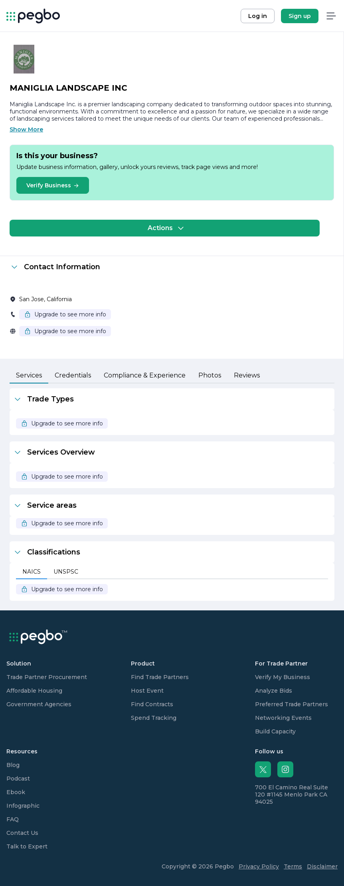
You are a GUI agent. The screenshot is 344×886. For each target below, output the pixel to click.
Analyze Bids (273, 690)
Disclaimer (322, 866)
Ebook (15, 792)
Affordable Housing (34, 690)
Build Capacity (275, 731)
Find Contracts (152, 704)
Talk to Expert (26, 846)
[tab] (29, 375)
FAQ (12, 819)
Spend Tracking (153, 717)
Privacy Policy (259, 866)
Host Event (147, 690)
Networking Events (283, 717)
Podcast (18, 778)
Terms (293, 866)
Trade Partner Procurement (46, 677)
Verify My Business (282, 677)
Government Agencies (38, 704)
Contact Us (22, 832)
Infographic (23, 805)
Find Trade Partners (160, 677)
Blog (13, 765)
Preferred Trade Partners (291, 704)
